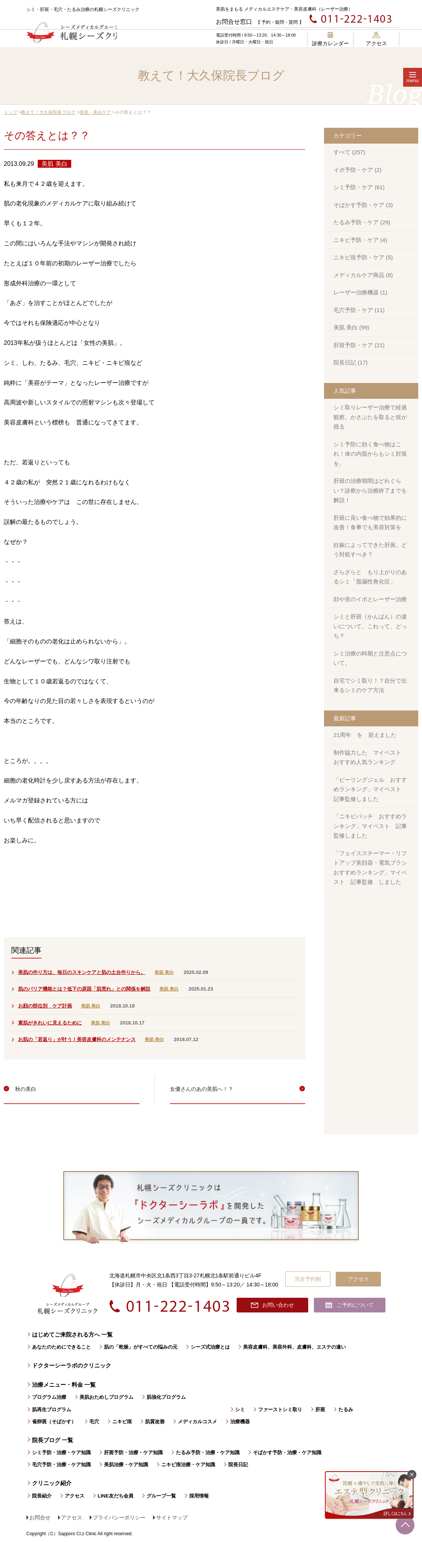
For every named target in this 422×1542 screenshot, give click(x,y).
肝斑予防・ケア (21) (359, 345)
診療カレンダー (330, 39)
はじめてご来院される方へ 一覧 (72, 1334)
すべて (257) (349, 152)
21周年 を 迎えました (364, 735)
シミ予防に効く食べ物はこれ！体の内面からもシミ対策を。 (370, 454)
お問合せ (39, 1517)
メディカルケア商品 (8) (363, 275)
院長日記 (238, 1464)
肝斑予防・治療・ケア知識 (133, 1452)
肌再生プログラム (51, 1409)
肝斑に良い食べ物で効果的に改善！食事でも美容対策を (370, 523)
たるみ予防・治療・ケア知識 (208, 1452)
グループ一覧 (161, 1496)
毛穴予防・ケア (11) (359, 310)
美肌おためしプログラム (106, 1397)
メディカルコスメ (197, 1421)
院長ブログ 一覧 (52, 1440)
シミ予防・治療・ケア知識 (61, 1452)
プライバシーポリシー (119, 1517)
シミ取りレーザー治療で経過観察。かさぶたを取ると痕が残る (370, 417)
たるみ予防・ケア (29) (361, 222)
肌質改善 (155, 1421)
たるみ (345, 1409)
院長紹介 (42, 1496)
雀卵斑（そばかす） (54, 1421)
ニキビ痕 (122, 1421)
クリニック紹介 (52, 1483)
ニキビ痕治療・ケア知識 (188, 1464)
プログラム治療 (49, 1397)
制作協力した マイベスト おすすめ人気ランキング (370, 757)
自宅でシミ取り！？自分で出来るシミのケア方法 (370, 685)
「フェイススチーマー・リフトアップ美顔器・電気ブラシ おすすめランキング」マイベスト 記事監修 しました (373, 867)
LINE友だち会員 (115, 1496)
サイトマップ (172, 1517)
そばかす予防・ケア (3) (363, 205)
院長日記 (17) (350, 362)
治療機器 (240, 1421)
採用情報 (199, 1496)
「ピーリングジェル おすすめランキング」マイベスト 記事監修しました (370, 789)
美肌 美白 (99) (351, 327)
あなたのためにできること (61, 1347)
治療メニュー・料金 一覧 (64, 1384)
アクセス (376, 39)
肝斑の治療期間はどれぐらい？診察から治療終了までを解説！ (370, 490)
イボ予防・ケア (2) (357, 170)
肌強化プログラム (166, 1397)
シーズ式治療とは (210, 1347)
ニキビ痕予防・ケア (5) (363, 257)
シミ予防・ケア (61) (359, 187)
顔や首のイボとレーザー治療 (370, 599)
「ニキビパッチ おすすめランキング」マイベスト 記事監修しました (370, 826)
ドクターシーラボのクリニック (71, 1365)
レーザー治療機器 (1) (360, 292)
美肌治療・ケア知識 (126, 1464)
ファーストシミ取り (280, 1409)
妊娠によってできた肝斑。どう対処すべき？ (370, 550)
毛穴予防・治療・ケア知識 (61, 1464)
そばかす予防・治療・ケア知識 (287, 1452)
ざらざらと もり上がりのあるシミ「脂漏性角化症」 (370, 577)
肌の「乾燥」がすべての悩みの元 (140, 1347)
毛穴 (94, 1421)
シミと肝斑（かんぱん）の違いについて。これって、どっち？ (370, 626)
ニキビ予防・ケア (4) (360, 240)
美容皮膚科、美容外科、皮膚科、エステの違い (294, 1347)
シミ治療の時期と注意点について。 (370, 658)
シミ (240, 1409)
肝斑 (320, 1409)
